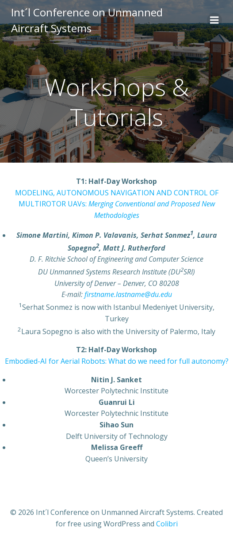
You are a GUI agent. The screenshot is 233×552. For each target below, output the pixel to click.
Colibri (167, 524)
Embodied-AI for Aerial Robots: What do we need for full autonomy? (117, 361)
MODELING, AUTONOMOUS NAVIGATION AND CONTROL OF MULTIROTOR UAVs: (116, 204)
